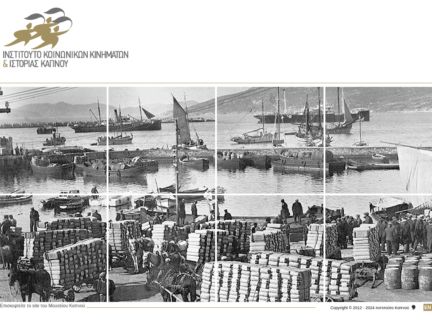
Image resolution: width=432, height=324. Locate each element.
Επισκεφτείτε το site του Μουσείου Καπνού (42, 305)
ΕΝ (427, 307)
